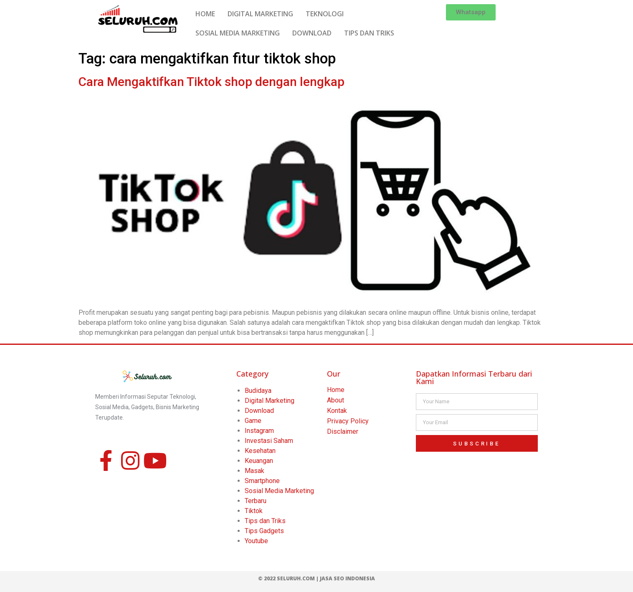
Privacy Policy (348, 421)
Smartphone (262, 481)
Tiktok (254, 511)
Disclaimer (342, 431)
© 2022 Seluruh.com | (289, 578)
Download (259, 411)
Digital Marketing (269, 401)
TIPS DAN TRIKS (369, 33)
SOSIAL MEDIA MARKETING (237, 33)
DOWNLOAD (312, 33)
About (335, 400)
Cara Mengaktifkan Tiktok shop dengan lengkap (211, 81)
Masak (254, 471)
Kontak (337, 411)
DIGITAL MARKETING (260, 13)
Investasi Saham (269, 441)
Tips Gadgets (264, 531)
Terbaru (255, 501)
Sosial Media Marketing (279, 491)
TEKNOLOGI (325, 13)
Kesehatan (260, 451)
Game (253, 421)
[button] (471, 12)
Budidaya (258, 391)
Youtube (256, 541)
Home (335, 390)
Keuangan (259, 461)
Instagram (259, 431)
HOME (205, 13)
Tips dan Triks (265, 521)
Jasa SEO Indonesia (347, 578)
